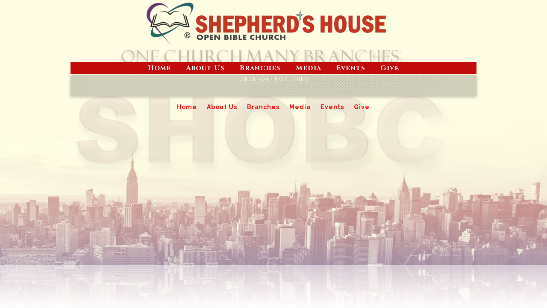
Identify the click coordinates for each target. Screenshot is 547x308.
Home (159, 68)
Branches (260, 68)
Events (350, 68)
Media (308, 68)
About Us (205, 68)
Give (389, 68)
